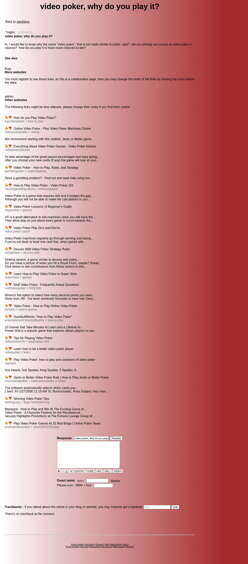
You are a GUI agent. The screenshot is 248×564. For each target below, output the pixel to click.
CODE (90, 476)
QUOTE (79, 476)
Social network (72, 552)
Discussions (95, 552)
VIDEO (117, 476)
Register (115, 485)
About (125, 550)
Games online (77, 550)
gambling (23, 21)
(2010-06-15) (25, 32)
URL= (108, 476)
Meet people (119, 552)
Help (107, 550)
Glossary (99, 550)
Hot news (84, 552)
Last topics (89, 550)
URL (99, 476)
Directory (129, 552)
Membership (116, 550)
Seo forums (107, 552)
